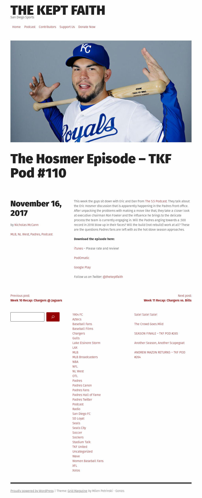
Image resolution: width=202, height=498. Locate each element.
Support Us (67, 27)
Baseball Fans (82, 324)
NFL (75, 366)
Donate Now (86, 27)
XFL (74, 466)
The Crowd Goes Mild (148, 324)
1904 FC (77, 314)
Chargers (78, 333)
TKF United (79, 447)
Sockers (77, 437)
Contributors (47, 27)
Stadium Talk (81, 442)
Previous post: (55, 298)
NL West (23, 234)
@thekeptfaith (113, 277)
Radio (76, 409)
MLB (13, 234)
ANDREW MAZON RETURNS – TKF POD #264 (159, 354)
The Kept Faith (57, 10)
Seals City (79, 428)
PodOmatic (81, 258)
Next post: (146, 298)
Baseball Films (82, 329)
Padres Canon (82, 385)
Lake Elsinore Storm (86, 343)
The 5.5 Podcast (156, 201)
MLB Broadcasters (85, 357)
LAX (74, 347)
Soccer (77, 432)
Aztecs (76, 319)
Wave (76, 456)
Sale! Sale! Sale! (145, 314)
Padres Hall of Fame (86, 395)
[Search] (53, 317)
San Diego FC (81, 414)
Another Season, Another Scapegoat (159, 343)
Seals (76, 423)
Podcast (29, 27)
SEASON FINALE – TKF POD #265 (156, 333)
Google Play (82, 267)
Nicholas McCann (26, 225)
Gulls (75, 338)
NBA (75, 362)
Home (16, 27)
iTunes (78, 248)
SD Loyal (78, 418)
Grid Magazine (77, 491)
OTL (75, 376)
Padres (35, 234)
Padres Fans (80, 390)
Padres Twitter (82, 399)
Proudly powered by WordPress (32, 491)
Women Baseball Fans (87, 461)
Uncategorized (82, 451)
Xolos (76, 470)
